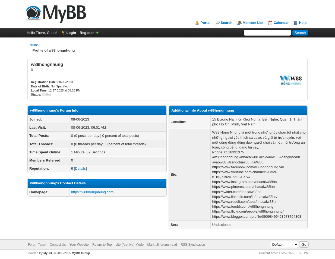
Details (80, 168)
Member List (253, 23)
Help (302, 23)
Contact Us (58, 245)
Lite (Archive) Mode (129, 245)
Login (71, 33)
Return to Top (102, 245)
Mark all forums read (162, 245)
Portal (205, 23)
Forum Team (37, 245)
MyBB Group (81, 253)
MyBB (47, 253)
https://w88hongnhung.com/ (93, 192)
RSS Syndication (193, 245)
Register (87, 33)
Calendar (281, 23)
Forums (33, 45)
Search (226, 23)
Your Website (79, 245)
